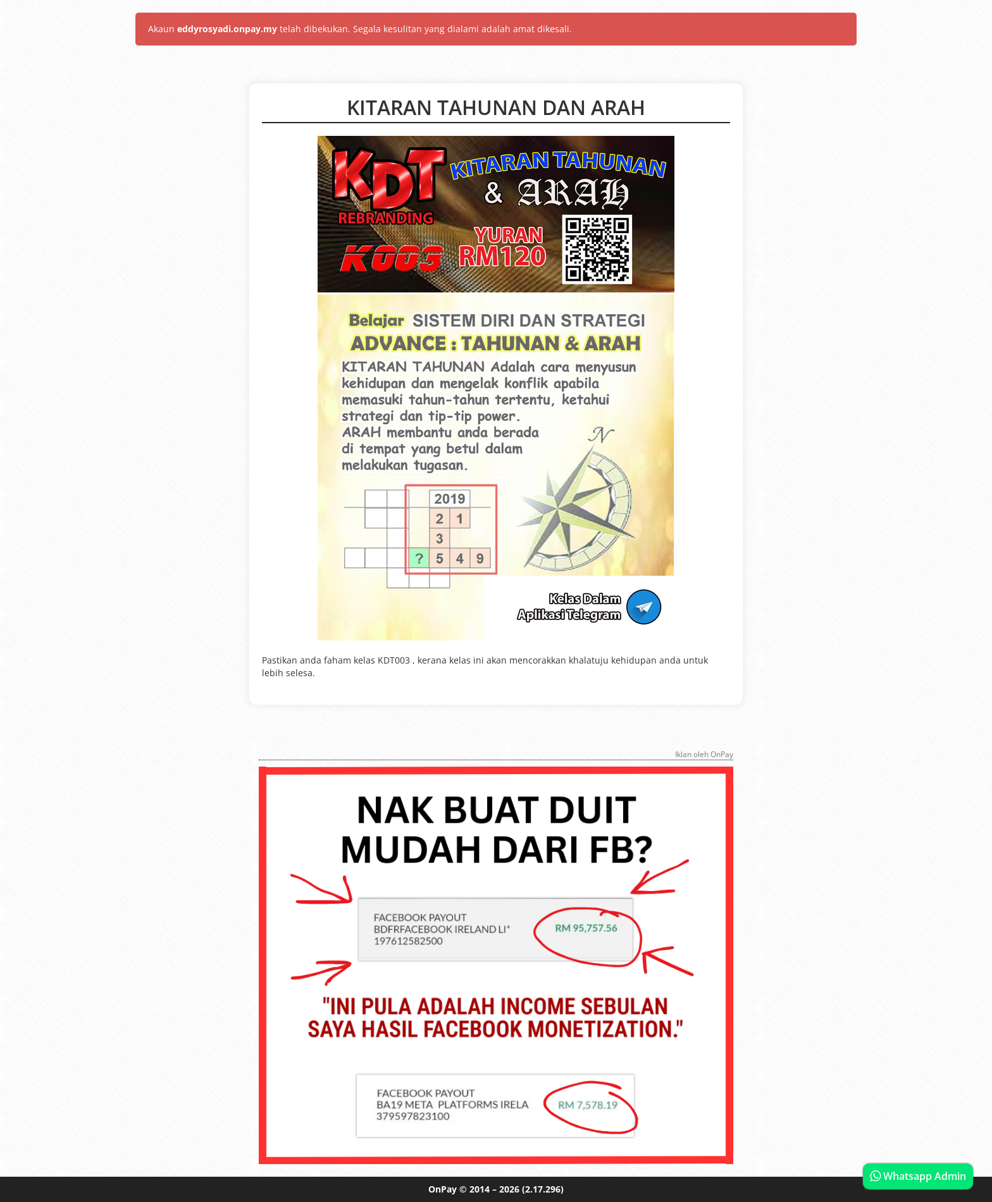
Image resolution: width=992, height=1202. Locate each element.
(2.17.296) (543, 1189)
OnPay (442, 1189)
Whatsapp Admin (918, 1176)
